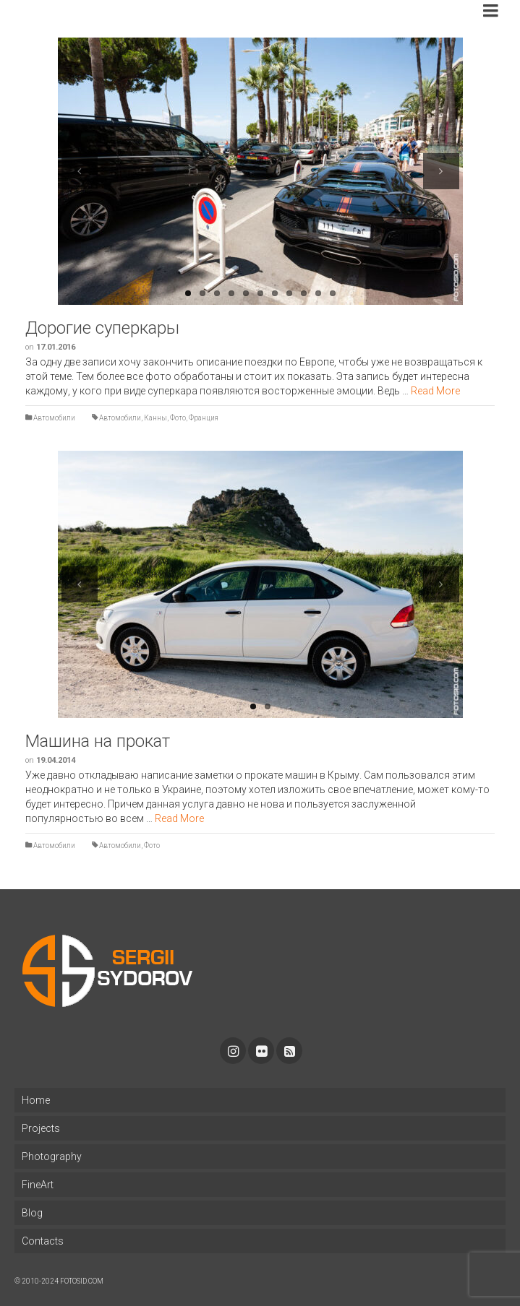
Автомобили (54, 418)
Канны (155, 418)
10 (318, 293)
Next (441, 171)
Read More (435, 391)
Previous (79, 171)
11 (333, 293)
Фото (178, 418)
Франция (203, 418)
